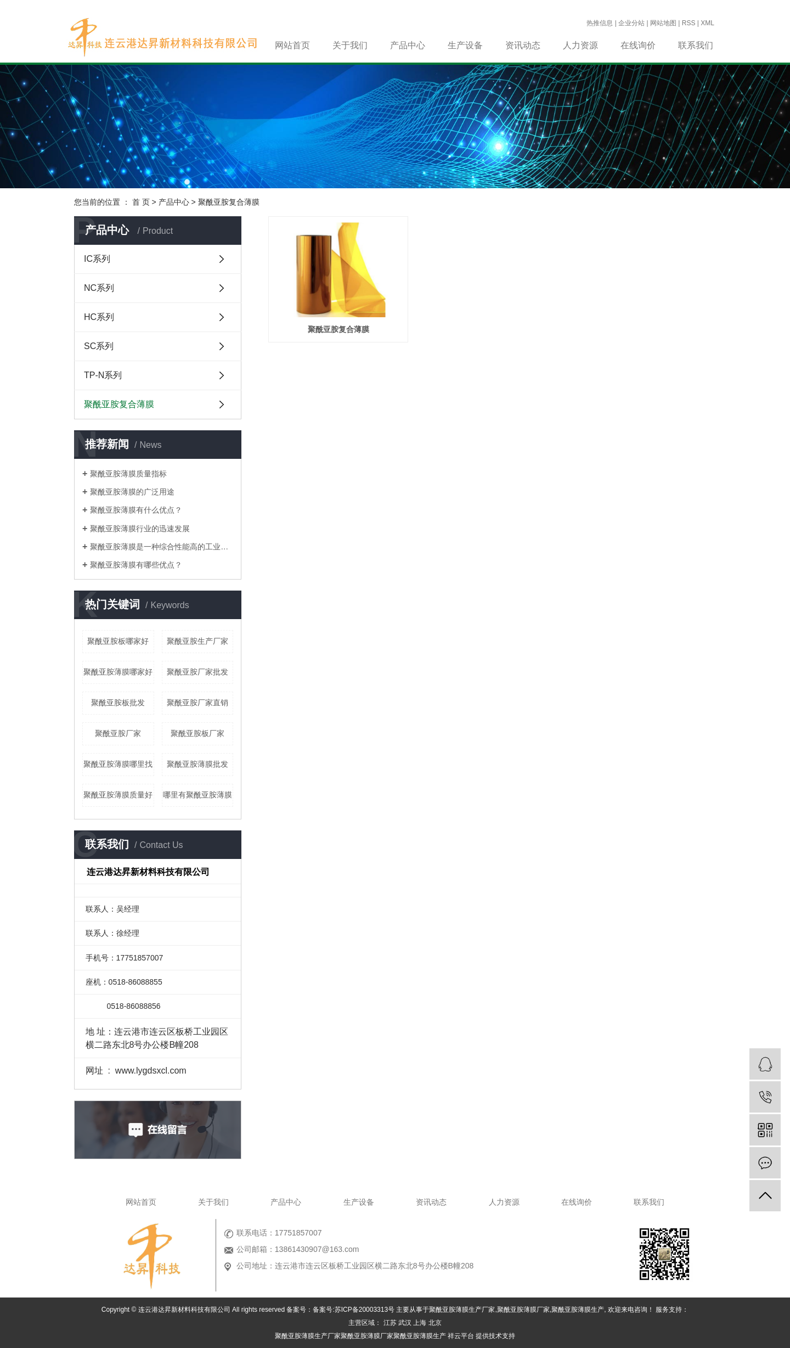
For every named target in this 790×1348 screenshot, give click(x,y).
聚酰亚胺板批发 (118, 702)
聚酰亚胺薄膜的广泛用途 (132, 491)
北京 (435, 1323)
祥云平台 (461, 1336)
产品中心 (407, 45)
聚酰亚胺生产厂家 (197, 641)
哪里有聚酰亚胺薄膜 (197, 794)
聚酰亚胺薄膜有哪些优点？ (136, 564)
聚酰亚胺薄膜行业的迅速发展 (140, 528)
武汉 (404, 1323)
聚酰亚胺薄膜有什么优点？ (136, 510)
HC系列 (99, 317)
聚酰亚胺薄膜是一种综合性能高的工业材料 (161, 546)
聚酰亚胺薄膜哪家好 (118, 671)
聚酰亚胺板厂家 (197, 733)
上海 (419, 1323)
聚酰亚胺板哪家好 (118, 641)
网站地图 (663, 23)
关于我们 (350, 45)
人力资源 (580, 45)
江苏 (390, 1323)
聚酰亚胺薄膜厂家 (523, 1309)
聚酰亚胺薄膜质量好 (118, 794)
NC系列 (99, 288)
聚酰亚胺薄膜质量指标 (128, 473)
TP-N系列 (103, 375)
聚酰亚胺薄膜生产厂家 (462, 1309)
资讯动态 (522, 45)
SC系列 (99, 346)
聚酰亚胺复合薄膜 (228, 202)
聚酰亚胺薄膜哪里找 (118, 764)
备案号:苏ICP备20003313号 (353, 1309)
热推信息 (599, 23)
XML (707, 23)
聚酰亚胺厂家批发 (197, 671)
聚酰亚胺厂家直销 (197, 702)
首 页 (141, 202)
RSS (689, 23)
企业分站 (631, 23)
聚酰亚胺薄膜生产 (577, 1309)
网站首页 (292, 45)
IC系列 (97, 258)
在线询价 (638, 45)
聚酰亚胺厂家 (118, 733)
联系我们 (695, 45)
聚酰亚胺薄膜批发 (197, 764)
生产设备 (465, 45)
